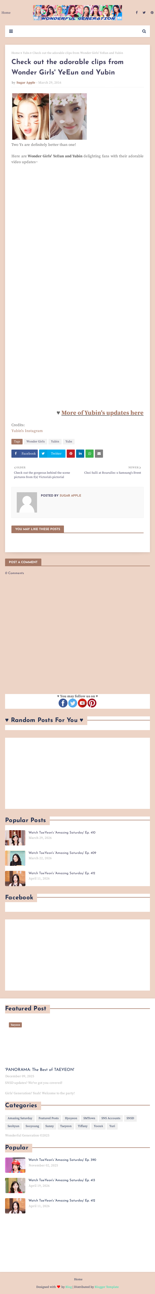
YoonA (98, 1126)
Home (15, 53)
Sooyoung (32, 1126)
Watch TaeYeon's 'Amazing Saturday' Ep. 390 (62, 1160)
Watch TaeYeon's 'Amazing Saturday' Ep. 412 (61, 873)
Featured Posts (49, 1118)
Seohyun (13, 1126)
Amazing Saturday (20, 1118)
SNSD (130, 1118)
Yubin (55, 441)
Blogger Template (107, 1287)
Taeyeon (66, 1126)
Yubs (26, 53)
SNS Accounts (110, 1118)
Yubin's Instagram (27, 430)
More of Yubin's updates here (102, 413)
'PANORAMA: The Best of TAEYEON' (39, 1070)
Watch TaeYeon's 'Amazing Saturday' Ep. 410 (61, 832)
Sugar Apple (25, 83)
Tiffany (83, 1126)
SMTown (89, 1118)
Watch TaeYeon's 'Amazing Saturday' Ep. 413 (61, 1180)
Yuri (112, 1126)
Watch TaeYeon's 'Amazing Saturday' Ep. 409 (62, 853)
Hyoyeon (71, 1118)
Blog (68, 1287)
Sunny (49, 1126)
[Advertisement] (77, 773)
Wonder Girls (35, 441)
